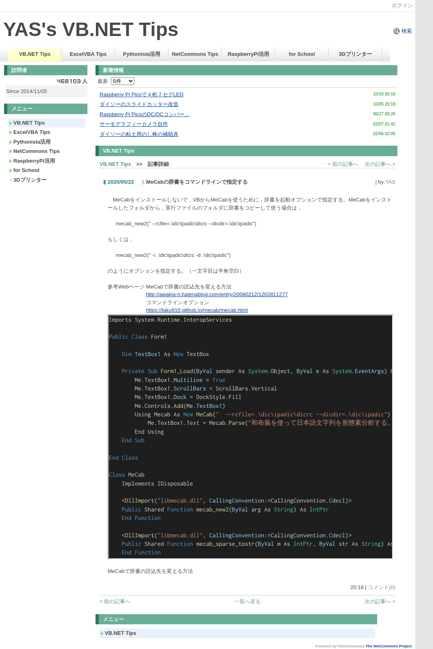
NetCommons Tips (195, 54)
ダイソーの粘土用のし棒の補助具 (139, 134)
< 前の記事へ (343, 164)
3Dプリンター (355, 54)
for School (302, 54)
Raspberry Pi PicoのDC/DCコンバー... (144, 114)
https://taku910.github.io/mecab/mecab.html (197, 310)
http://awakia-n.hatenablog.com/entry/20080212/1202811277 (217, 294)
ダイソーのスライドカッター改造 (139, 104)
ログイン (402, 5)
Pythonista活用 (141, 54)
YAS (390, 182)
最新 (116, 81)
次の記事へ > (380, 164)
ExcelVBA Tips (88, 54)
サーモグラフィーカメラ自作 (134, 124)
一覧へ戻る (247, 601)
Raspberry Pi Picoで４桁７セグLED (141, 94)
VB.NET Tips (35, 54)
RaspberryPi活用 (249, 54)
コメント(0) (381, 587)
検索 (402, 31)
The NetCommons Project (388, 646)
